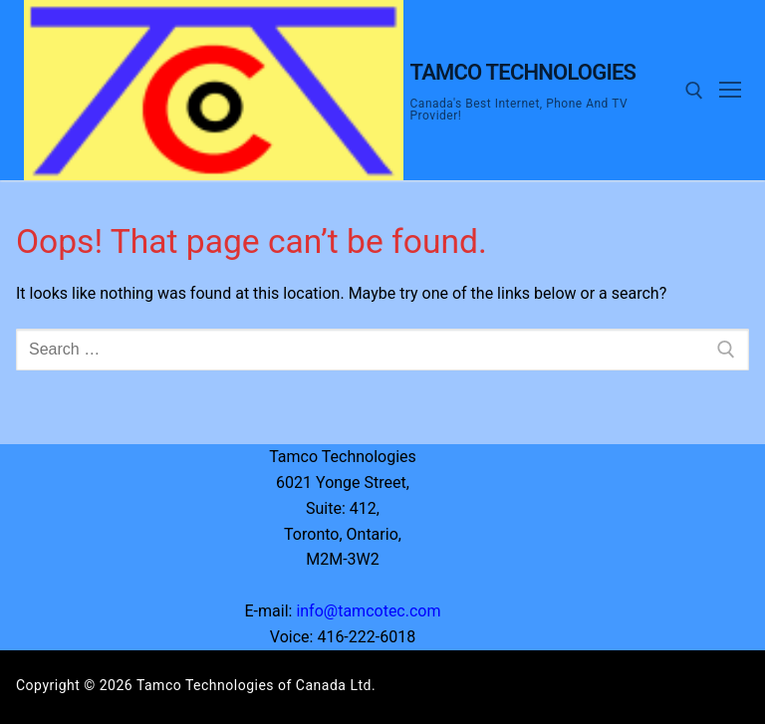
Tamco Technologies (523, 72)
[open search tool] (694, 91)
